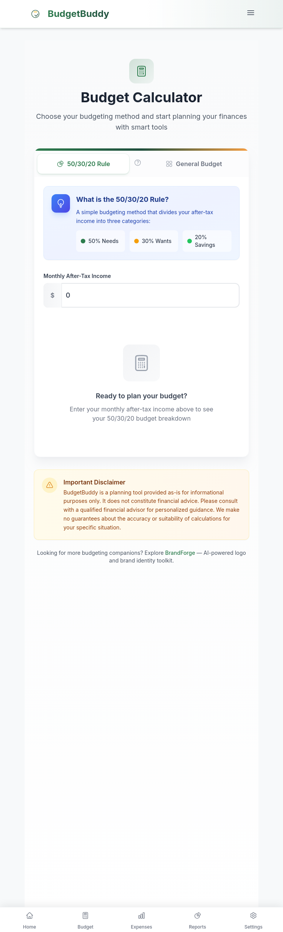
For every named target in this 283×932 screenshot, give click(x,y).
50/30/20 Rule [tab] (83, 164)
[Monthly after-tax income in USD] (141, 295)
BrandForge (180, 552)
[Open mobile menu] (250, 14)
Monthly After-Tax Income (77, 276)
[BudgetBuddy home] (68, 14)
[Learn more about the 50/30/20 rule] (138, 162)
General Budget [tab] (193, 164)
